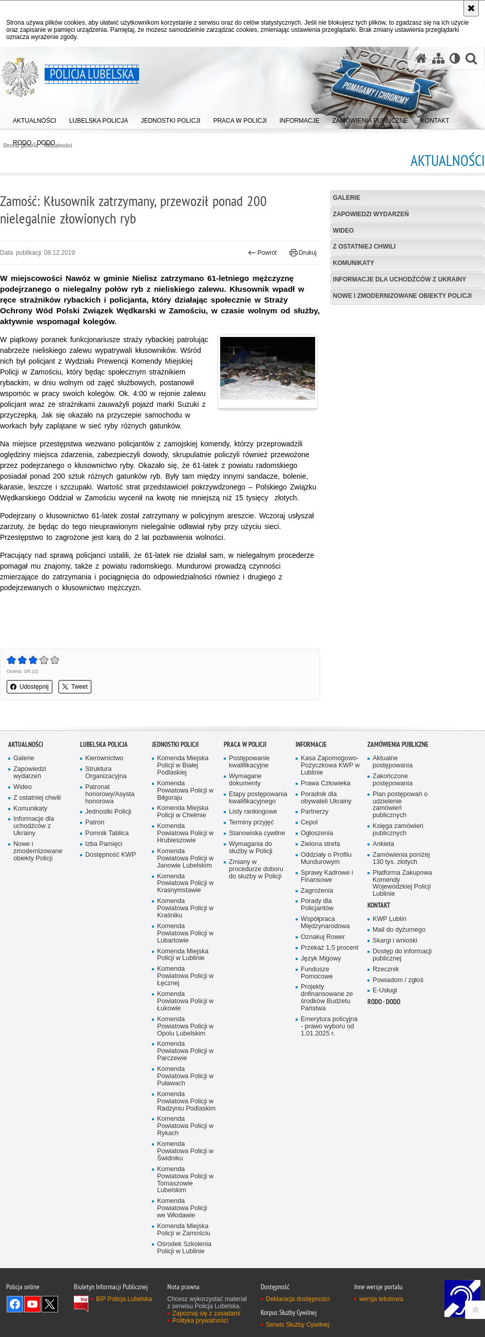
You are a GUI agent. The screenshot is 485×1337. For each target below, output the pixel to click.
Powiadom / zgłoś (398, 980)
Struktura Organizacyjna (106, 773)
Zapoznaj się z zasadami (206, 1313)
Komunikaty (353, 263)
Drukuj (303, 253)
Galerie (346, 197)
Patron (94, 822)
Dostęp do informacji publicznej (402, 955)
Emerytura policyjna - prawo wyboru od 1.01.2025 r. (329, 1026)
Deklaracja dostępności (297, 1299)
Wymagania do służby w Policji (251, 848)
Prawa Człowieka (326, 783)
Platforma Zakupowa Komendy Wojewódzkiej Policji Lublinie (402, 884)
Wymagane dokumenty (245, 780)
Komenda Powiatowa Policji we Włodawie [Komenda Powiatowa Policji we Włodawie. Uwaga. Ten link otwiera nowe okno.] (182, 1208)
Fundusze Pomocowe (317, 973)
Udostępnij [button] (29, 686)
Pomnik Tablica (107, 833)
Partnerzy (314, 811)
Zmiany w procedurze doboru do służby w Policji (256, 869)
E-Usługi (385, 990)
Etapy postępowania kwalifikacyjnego (258, 798)
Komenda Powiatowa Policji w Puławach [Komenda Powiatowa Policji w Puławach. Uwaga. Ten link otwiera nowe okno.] (185, 1076)
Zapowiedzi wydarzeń (371, 214)
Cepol (309, 822)
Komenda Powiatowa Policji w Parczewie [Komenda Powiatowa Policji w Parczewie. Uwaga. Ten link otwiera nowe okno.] (185, 1051)
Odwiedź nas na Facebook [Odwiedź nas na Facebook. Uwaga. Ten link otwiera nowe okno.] (15, 1304)
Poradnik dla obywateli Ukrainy (326, 798)
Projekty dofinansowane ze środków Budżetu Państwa (327, 998)
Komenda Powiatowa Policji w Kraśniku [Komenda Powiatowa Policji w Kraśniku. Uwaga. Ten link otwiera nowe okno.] (185, 908)
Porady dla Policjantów (317, 905)
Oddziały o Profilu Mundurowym (326, 858)
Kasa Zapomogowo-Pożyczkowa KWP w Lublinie (330, 765)
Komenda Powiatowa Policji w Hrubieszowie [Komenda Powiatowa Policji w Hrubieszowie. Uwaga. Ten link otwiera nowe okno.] (185, 833)
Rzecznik (386, 969)
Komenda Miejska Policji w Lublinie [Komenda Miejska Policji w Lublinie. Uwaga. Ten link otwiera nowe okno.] (182, 955)
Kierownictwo (104, 758)
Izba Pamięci (103, 844)
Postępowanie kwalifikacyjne (249, 762)
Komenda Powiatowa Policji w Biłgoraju (185, 790)
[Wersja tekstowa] (455, 58)
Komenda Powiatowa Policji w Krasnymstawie (185, 883)
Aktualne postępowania (393, 762)
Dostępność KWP (110, 855)
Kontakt (378, 905)
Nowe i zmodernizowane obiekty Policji (402, 295)
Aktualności (25, 744)
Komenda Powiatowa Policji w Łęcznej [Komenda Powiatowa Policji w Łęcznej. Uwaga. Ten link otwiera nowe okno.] (185, 976)
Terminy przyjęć (251, 822)
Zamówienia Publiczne (398, 744)
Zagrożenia (317, 891)
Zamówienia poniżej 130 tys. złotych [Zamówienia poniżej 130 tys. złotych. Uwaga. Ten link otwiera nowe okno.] (401, 858)
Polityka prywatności (200, 1320)
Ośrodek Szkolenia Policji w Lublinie (184, 1248)
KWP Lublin (389, 919)
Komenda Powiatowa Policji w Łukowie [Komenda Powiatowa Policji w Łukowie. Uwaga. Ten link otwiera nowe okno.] (185, 1001)
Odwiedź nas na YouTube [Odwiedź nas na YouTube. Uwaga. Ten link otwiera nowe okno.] (32, 1304)
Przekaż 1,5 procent (329, 948)
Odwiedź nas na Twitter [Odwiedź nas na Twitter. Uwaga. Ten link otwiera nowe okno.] (50, 1304)
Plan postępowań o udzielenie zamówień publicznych (400, 805)
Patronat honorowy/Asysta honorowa (109, 794)
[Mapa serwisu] (438, 58)
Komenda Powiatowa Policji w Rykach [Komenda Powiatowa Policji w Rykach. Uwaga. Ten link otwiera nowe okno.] (185, 1126)
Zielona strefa (320, 844)
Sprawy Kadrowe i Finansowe (327, 876)
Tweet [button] (75, 686)
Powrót (262, 253)
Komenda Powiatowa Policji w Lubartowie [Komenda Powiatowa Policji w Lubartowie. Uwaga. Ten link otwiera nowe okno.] (185, 933)
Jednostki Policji (108, 811)
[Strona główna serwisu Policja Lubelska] (421, 58)
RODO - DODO (383, 1001)
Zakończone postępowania (393, 780)
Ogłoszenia (317, 833)
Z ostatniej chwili (364, 246)
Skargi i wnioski (395, 940)
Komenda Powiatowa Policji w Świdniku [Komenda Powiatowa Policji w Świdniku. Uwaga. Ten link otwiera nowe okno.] (185, 1151)
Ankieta (383, 844)
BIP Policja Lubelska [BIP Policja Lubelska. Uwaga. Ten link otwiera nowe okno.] (124, 1299)
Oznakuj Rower (323, 937)
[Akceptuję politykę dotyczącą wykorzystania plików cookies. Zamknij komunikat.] (471, 8)
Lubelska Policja (104, 744)
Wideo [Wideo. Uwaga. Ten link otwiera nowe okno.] (22, 787)
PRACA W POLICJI (245, 744)
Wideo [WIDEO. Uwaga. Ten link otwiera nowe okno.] (343, 230)
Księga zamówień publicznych (398, 830)
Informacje (311, 744)
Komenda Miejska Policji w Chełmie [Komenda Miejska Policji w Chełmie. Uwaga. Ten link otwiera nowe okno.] (182, 812)
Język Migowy (321, 958)
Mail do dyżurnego (399, 930)
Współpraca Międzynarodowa (325, 923)
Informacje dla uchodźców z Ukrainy (400, 279)
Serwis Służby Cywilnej (297, 1324)
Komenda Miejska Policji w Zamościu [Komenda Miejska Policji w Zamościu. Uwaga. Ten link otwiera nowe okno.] (183, 1230)
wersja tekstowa (381, 1299)
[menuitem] (34, 118)
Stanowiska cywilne (257, 833)
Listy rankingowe (253, 811)
